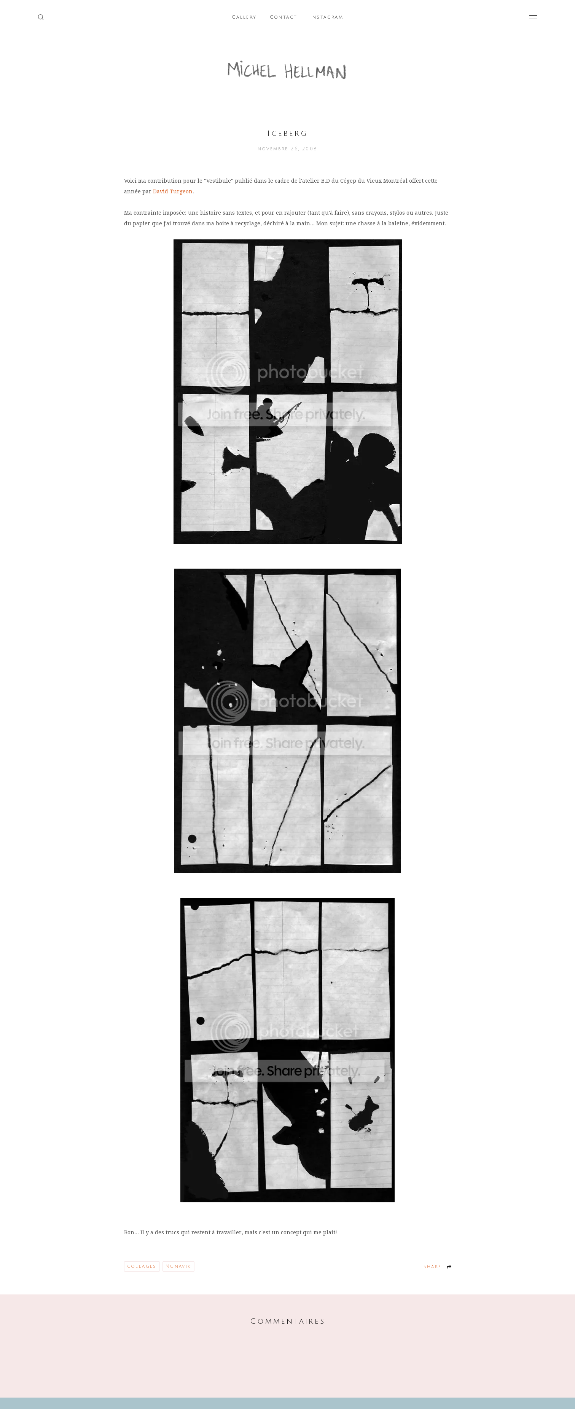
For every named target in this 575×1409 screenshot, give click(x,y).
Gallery (244, 17)
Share (433, 1266)
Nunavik (178, 1266)
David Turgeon (173, 191)
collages (142, 1266)
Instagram (327, 17)
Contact (284, 17)
